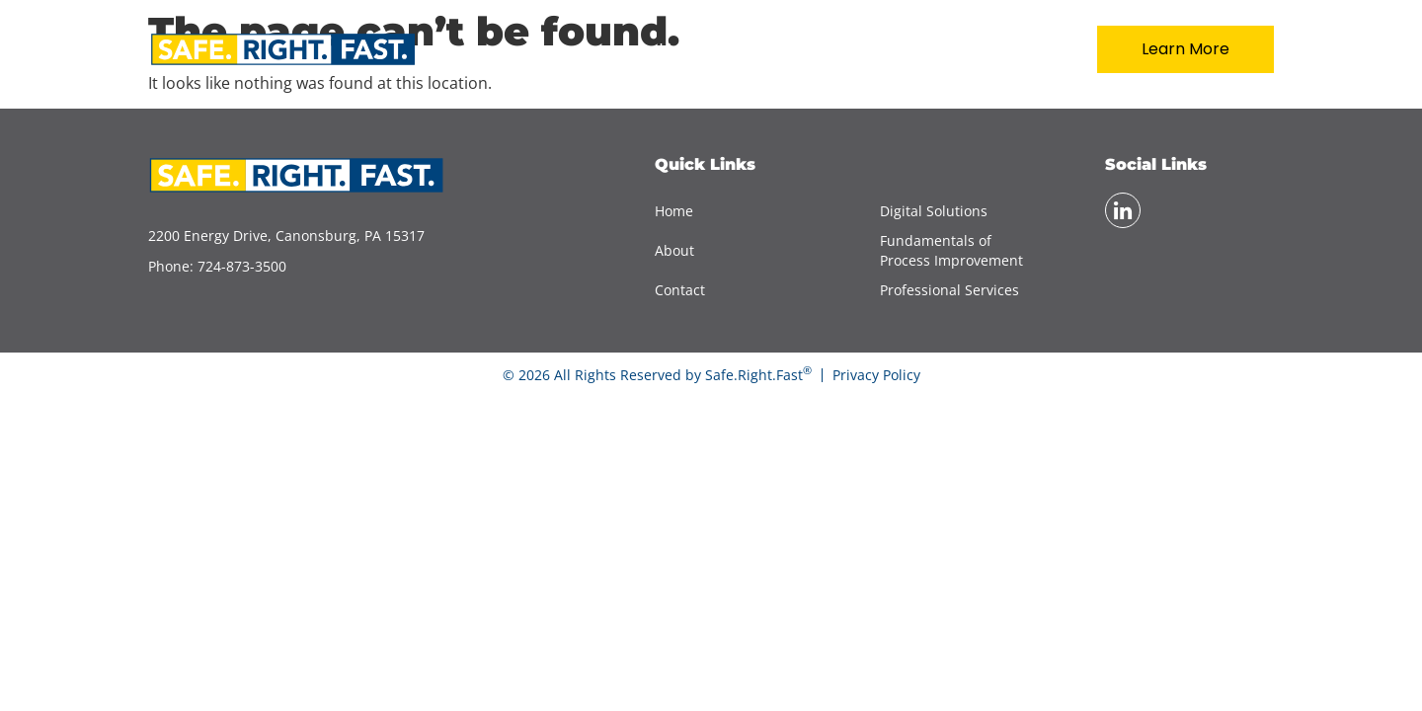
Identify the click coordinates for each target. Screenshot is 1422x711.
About (783, 49)
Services (891, 49)
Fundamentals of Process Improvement (951, 250)
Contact (1006, 49)
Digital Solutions (934, 210)
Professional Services (949, 289)
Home (684, 49)
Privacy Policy (876, 374)
